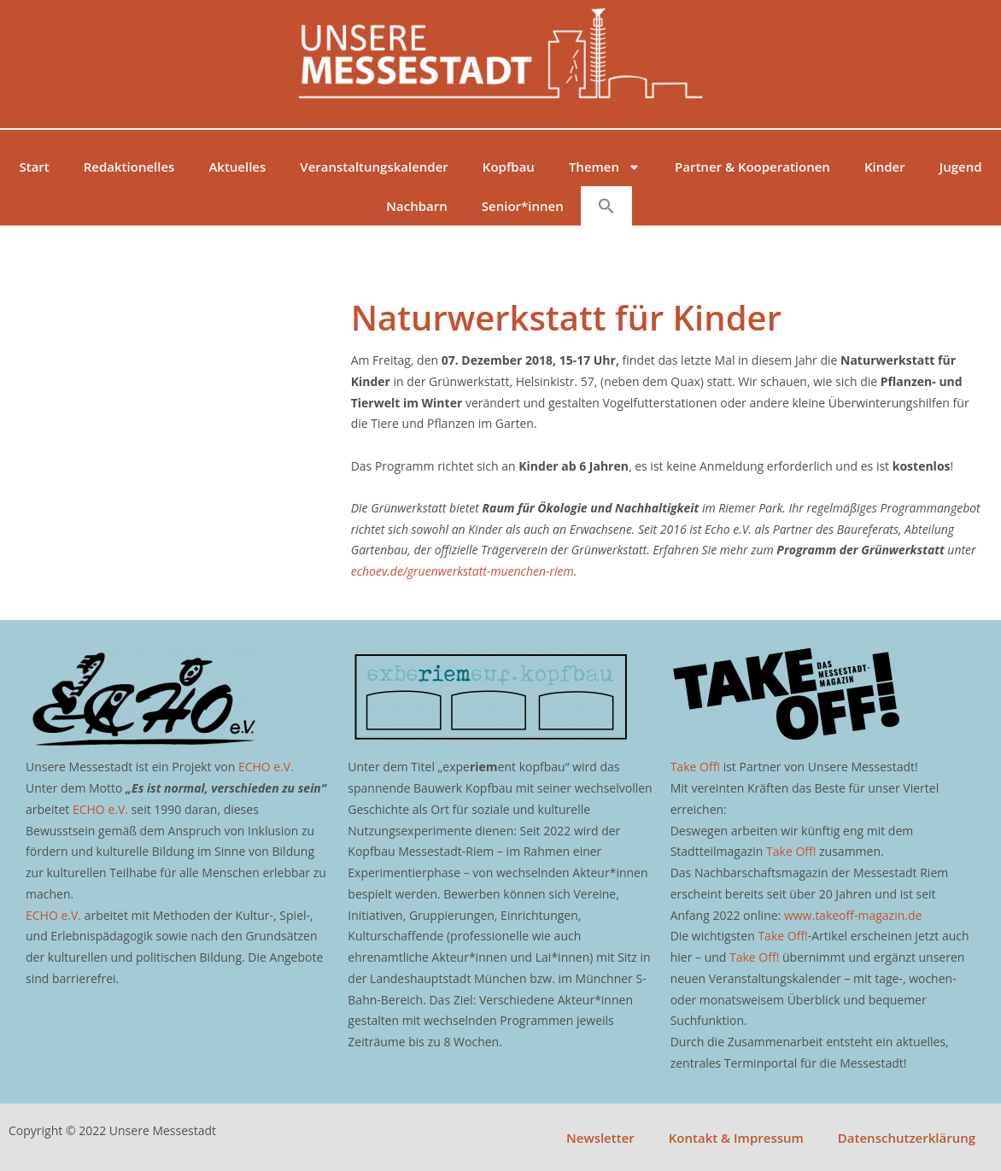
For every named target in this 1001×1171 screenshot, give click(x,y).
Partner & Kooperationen (752, 166)
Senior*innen (523, 205)
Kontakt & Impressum (736, 1137)
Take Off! (695, 766)
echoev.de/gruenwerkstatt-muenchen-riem (462, 571)
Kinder (884, 166)
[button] (606, 205)
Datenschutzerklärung (906, 1137)
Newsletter (600, 1137)
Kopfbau (509, 166)
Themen (605, 167)
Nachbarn (416, 205)
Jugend (961, 166)
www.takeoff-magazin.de (853, 915)
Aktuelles (237, 166)
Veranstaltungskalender (374, 166)
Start (34, 166)
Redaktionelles (129, 166)
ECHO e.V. (266, 766)
